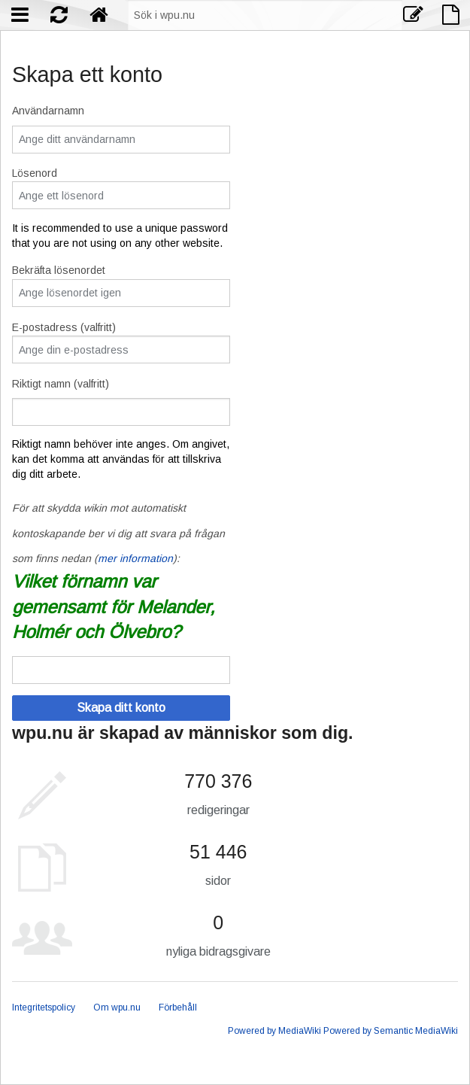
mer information (135, 558)
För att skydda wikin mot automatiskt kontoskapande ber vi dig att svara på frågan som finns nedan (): (118, 533)
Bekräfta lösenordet (58, 270)
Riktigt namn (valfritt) (60, 384)
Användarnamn (48, 111)
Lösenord (34, 173)
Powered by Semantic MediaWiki (390, 1031)
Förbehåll (178, 1007)
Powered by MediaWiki (274, 1031)
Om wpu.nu (117, 1007)
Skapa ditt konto (121, 707)
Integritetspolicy (43, 1007)
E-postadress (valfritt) (64, 327)
